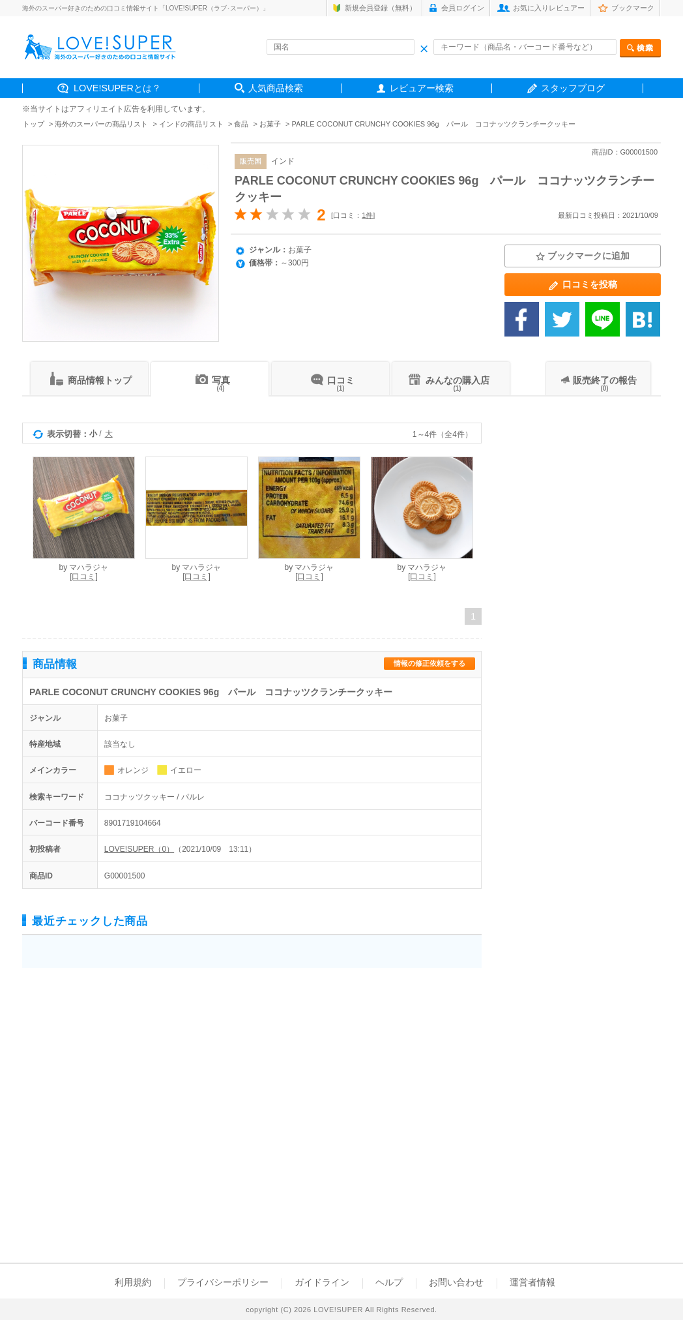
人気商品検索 (275, 88)
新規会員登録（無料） (380, 8)
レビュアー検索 (422, 88)
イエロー (185, 770)
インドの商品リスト (191, 124)
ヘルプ (389, 1282)
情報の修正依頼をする (429, 663)
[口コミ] (84, 576)
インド (283, 161)
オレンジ (133, 770)
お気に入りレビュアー (549, 8)
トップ (33, 124)
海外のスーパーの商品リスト (101, 124)
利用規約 (133, 1282)
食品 (241, 124)
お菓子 (270, 124)
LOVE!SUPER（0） (139, 849)
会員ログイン (462, 8)
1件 (367, 215)
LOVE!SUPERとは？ (117, 88)
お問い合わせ (456, 1282)
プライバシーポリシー (223, 1282)
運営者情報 (532, 1282)
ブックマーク (632, 8)
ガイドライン (322, 1282)
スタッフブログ (573, 88)
